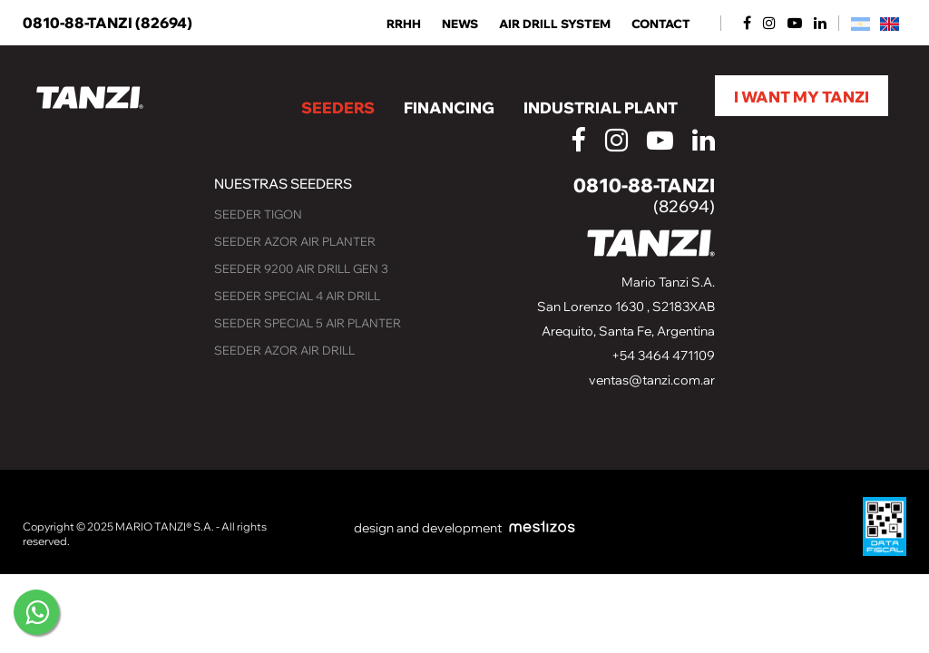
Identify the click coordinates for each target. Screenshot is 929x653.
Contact (660, 24)
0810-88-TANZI (107, 23)
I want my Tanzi (801, 96)
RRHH (403, 24)
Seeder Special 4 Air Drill (297, 295)
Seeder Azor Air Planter (295, 241)
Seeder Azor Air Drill (284, 350)
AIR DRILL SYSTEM (555, 24)
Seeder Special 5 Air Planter (307, 323)
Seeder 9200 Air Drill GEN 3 (301, 268)
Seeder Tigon (258, 214)
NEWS (460, 24)
